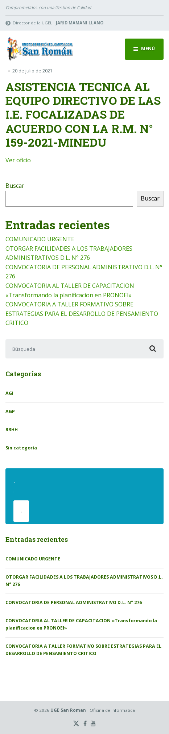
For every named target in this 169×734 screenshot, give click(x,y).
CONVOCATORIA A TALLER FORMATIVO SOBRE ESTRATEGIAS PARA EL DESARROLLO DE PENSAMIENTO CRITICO (81, 313)
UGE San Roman (68, 710)
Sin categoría (21, 448)
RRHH (11, 429)
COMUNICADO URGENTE (39, 239)
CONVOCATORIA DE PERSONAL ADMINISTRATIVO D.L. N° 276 (73, 602)
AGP (10, 411)
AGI (9, 393)
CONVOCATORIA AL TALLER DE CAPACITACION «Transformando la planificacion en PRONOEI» (81, 624)
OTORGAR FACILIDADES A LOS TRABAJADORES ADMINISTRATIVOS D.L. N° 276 (84, 580)
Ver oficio (18, 160)
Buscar (14, 186)
